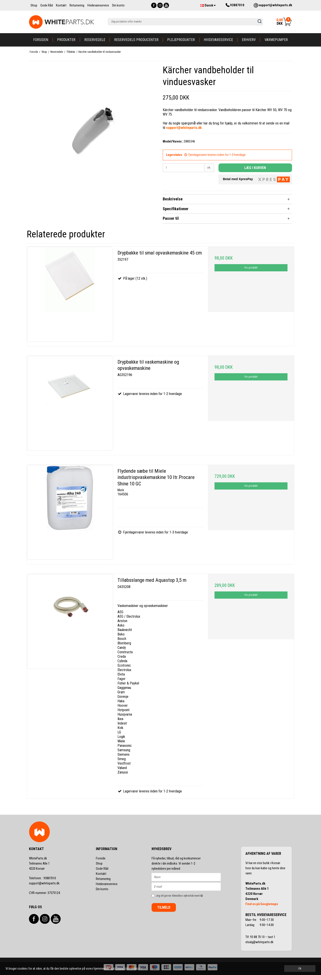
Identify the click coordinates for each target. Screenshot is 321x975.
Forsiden (40, 40)
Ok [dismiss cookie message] (299, 968)
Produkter (66, 40)
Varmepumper (276, 40)
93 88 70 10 (257, 937)
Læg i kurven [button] (255, 168)
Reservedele (94, 40)
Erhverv (249, 40)
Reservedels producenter (136, 40)
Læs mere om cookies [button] (125, 968)
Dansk (208, 5)
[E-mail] (190, 886)
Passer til (171, 218)
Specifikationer (175, 208)
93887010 (42, 878)
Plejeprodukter (181, 40)
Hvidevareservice (218, 40)
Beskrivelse (173, 199)
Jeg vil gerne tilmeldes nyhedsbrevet (188, 894)
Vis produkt (250, 267)
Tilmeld (163, 907)
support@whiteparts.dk (44, 883)
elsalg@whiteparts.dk (259, 942)
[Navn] (190, 876)
